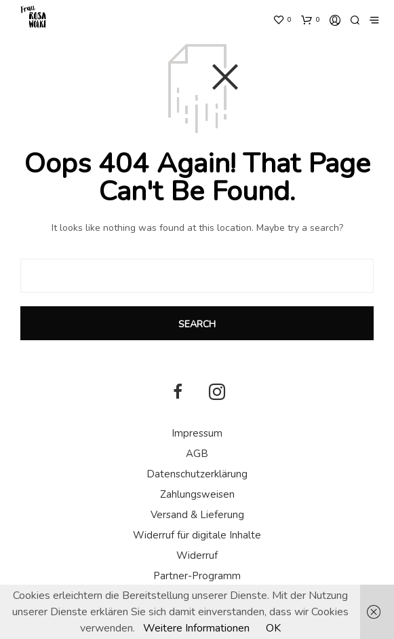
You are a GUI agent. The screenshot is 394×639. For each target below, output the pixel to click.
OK (273, 628)
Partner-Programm (197, 576)
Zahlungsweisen (197, 494)
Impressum (197, 433)
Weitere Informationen (196, 628)
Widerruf (197, 555)
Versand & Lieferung (197, 515)
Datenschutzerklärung (197, 474)
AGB (197, 453)
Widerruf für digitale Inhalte (197, 535)
